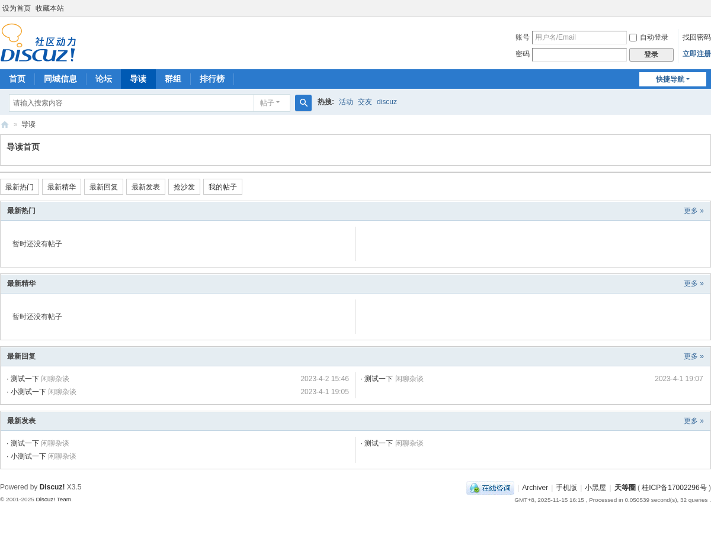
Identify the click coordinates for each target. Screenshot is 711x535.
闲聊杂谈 (55, 379)
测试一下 (25, 379)
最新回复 (103, 187)
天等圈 (4, 124)
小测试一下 (28, 392)
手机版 (566, 488)
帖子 (267, 103)
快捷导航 (670, 79)
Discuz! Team (53, 499)
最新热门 (19, 187)
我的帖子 (223, 187)
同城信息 (60, 78)
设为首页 (16, 8)
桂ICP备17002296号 (674, 488)
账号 (522, 37)
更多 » (694, 211)
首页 (17, 78)
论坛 (103, 78)
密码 (522, 54)
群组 (173, 78)
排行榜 (212, 78)
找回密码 (697, 37)
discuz (387, 102)
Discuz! (52, 487)
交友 (365, 102)
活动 (346, 102)
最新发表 (146, 187)
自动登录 (648, 37)
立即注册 (697, 54)
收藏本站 (50, 8)
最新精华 (61, 187)
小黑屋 (595, 488)
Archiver (535, 488)
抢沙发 (184, 187)
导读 (138, 78)
